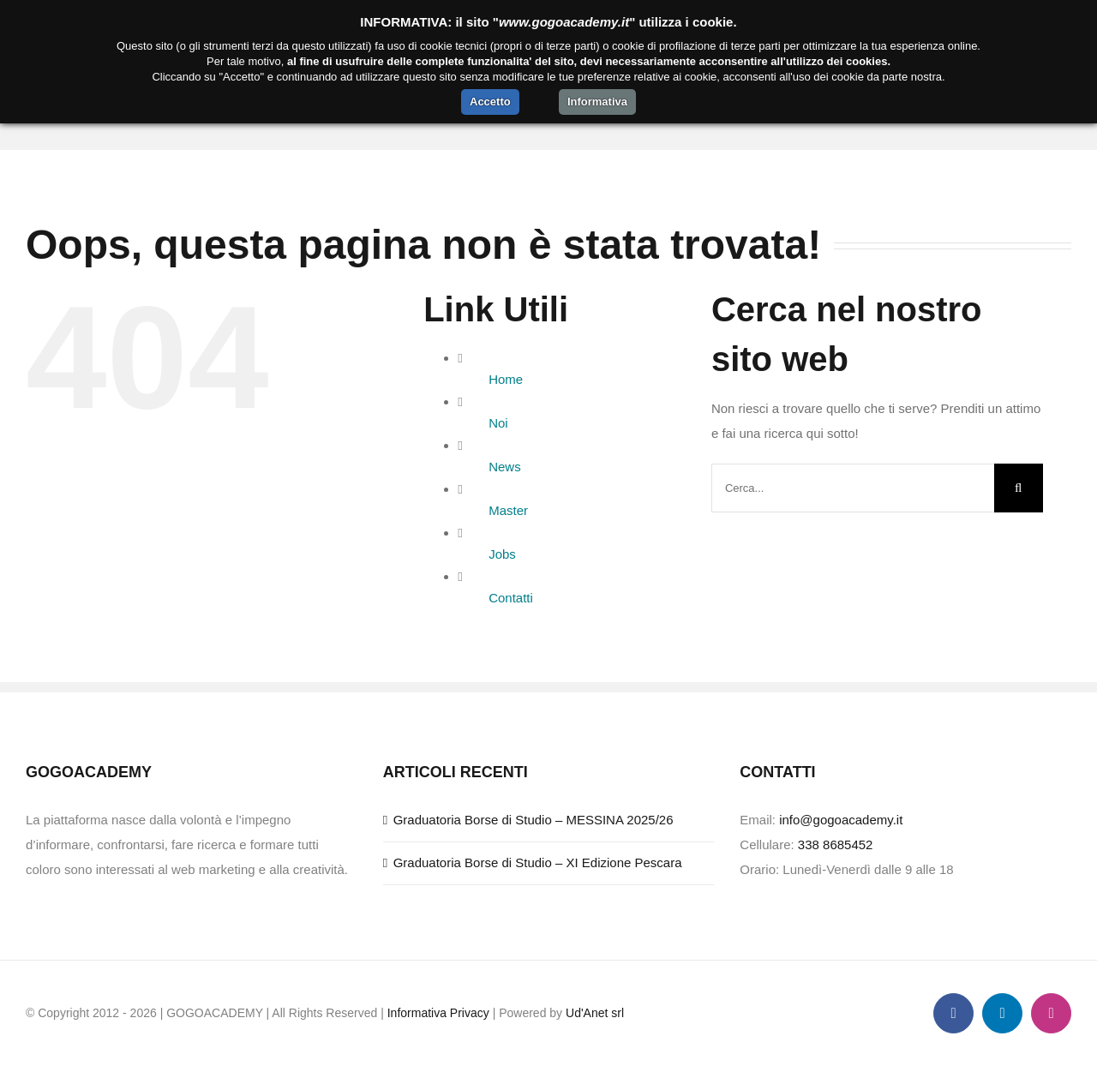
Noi (498, 423)
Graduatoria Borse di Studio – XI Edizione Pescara (537, 862)
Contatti (511, 597)
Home (506, 379)
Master (508, 510)
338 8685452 (835, 844)
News (505, 466)
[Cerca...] (852, 488)
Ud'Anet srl (595, 1013)
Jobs (502, 554)
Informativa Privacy (438, 1013)
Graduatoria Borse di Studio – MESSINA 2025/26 (533, 819)
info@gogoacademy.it (840, 819)
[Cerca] (1018, 488)
